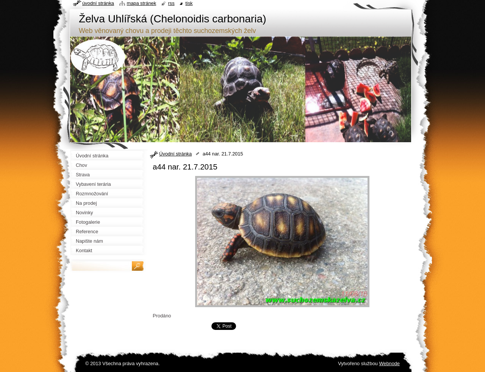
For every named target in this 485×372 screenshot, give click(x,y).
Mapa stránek (141, 3)
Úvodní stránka (175, 154)
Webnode (389, 363)
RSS (171, 3)
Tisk (188, 3)
